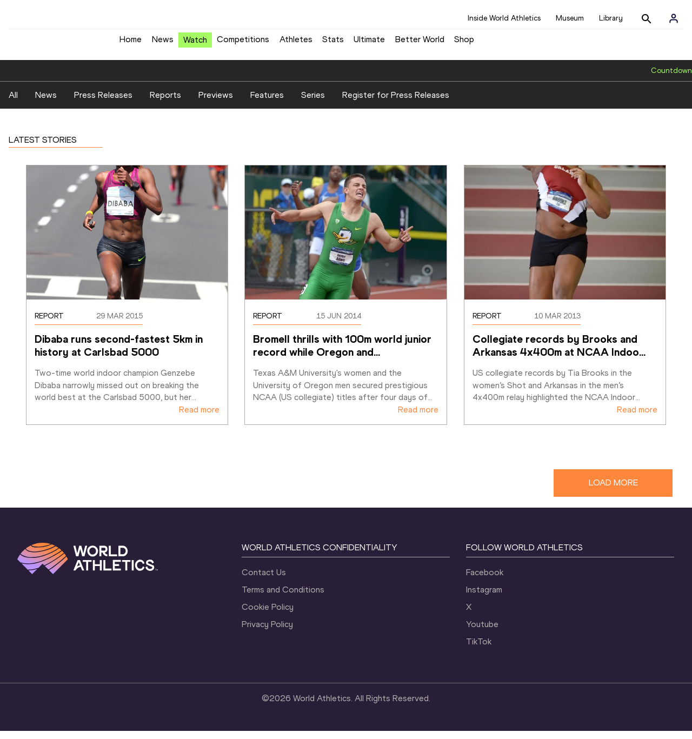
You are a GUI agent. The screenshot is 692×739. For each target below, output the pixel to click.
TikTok (478, 649)
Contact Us (264, 580)
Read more (199, 418)
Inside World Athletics (504, 18)
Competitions (243, 43)
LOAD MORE (613, 491)
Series (313, 103)
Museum (570, 18)
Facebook (484, 580)
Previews (215, 103)
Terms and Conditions (283, 597)
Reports (165, 103)
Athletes (296, 43)
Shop (464, 43)
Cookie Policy (268, 615)
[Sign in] (673, 18)
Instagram (484, 597)
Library (611, 18)
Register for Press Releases (395, 103)
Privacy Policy (267, 632)
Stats (333, 43)
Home (130, 43)
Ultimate (369, 43)
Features (267, 103)
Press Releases (103, 103)
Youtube (482, 632)
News (163, 43)
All (13, 103)
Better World (419, 43)
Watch (195, 44)
